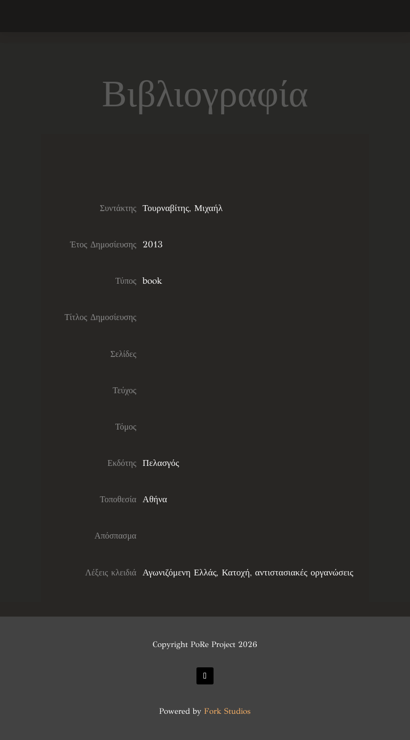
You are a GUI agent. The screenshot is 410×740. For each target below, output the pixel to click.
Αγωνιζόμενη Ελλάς (179, 572)
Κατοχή (235, 572)
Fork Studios (227, 711)
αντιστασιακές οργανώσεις (304, 572)
